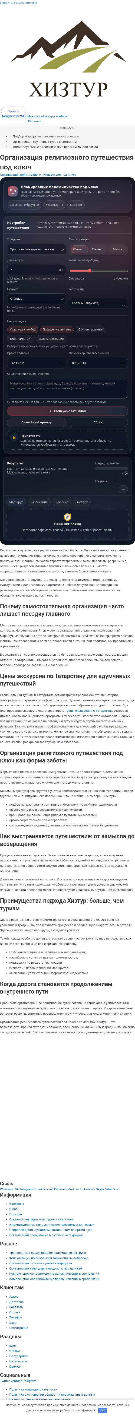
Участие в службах (23, 329)
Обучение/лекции (90, 329)
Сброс (98, 422)
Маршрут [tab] (16, 502)
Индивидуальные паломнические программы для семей (55, 147)
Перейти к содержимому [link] (18, 2)
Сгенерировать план (67, 411)
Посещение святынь (57, 329)
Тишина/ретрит (21, 339)
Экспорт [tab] (82, 502)
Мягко (117, 249)
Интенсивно (99, 249)
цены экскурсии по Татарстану (89, 710)
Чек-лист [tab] (62, 502)
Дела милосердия (51, 339)
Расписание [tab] (39, 502)
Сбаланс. (79, 249)
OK (103, 1410)
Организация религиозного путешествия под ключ (38, 174)
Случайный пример (36, 422)
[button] (67, 128)
